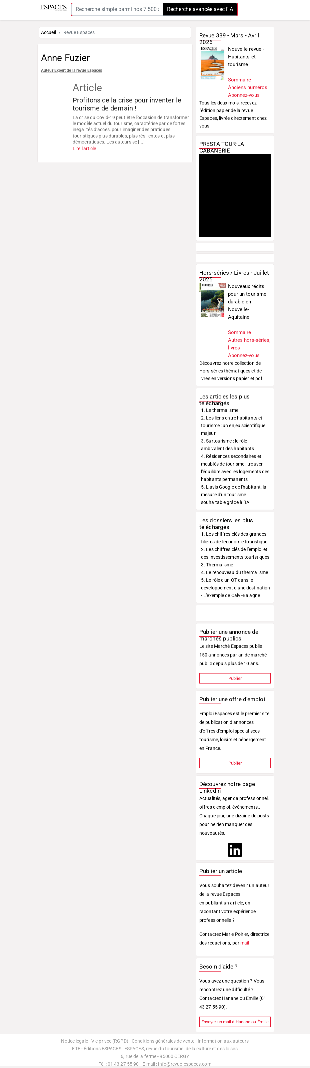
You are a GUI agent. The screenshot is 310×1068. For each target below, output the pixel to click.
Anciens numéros (248, 87)
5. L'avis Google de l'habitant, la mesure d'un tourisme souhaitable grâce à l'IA (233, 494)
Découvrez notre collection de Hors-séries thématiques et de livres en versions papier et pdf (230, 370)
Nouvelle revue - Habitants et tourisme (246, 56)
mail (244, 943)
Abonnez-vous (244, 95)
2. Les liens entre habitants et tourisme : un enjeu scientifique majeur (233, 425)
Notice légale (74, 1041)
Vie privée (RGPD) (109, 1041)
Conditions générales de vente (163, 1041)
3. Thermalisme (217, 564)
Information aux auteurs (223, 1041)
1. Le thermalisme (219, 410)
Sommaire (239, 80)
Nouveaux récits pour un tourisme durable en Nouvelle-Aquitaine (247, 301)
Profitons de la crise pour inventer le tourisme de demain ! (127, 104)
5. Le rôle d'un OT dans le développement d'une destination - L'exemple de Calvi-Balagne (235, 587)
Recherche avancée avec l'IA (200, 9)
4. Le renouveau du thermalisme (234, 572)
